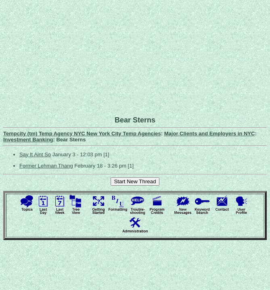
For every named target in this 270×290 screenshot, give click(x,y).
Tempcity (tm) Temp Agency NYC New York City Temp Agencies (82, 133)
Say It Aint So (35, 154)
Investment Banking (28, 140)
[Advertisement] (136, 59)
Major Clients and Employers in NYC (209, 133)
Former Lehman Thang (46, 166)
